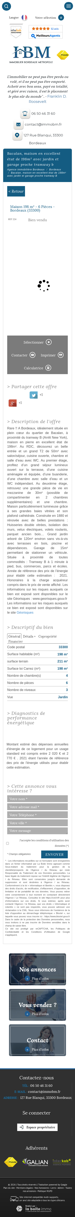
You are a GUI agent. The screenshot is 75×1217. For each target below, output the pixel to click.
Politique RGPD (45, 1191)
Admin (61, 1187)
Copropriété (47, 636)
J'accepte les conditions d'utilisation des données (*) (44, 842)
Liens (53, 1187)
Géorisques (25, 612)
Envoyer (54, 854)
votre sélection (45, 17)
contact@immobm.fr (43, 125)
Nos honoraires (42, 1187)
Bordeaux (55, 169)
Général (14, 636)
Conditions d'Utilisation (43, 932)
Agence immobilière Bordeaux (26, 169)
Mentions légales (24, 1187)
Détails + (29, 636)
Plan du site (9, 1187)
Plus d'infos (36, 978)
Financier (15, 641)
